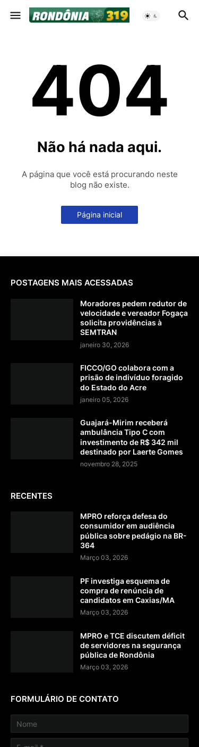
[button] (14, 16)
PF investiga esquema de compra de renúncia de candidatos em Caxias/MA (127, 590)
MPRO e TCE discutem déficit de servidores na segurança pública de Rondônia (132, 645)
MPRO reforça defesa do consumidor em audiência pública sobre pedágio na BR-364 (133, 530)
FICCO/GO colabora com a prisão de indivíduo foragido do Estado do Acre (131, 377)
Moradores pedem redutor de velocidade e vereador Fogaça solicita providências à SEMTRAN (134, 318)
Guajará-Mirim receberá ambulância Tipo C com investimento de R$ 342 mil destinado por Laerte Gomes (131, 437)
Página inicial (99, 214)
